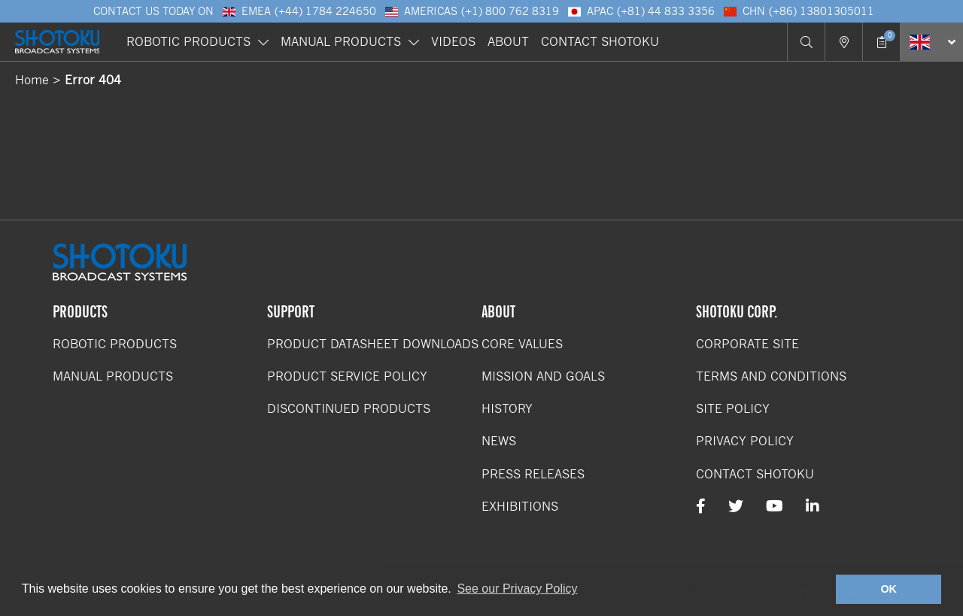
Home (32, 80)
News (499, 441)
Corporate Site (747, 344)
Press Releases (533, 474)
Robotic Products (197, 42)
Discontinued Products (348, 409)
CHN (798, 11)
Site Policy (733, 409)
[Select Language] (931, 42)
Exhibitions (520, 506)
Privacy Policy (745, 441)
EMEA (298, 11)
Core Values (522, 344)
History (507, 409)
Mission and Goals (543, 376)
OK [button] (888, 589)
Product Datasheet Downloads (372, 344)
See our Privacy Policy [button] (517, 588)
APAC (641, 11)
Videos (453, 42)
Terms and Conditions (771, 376)
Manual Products (350, 42)
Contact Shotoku (600, 42)
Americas (471, 11)
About (508, 42)
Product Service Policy (347, 376)
